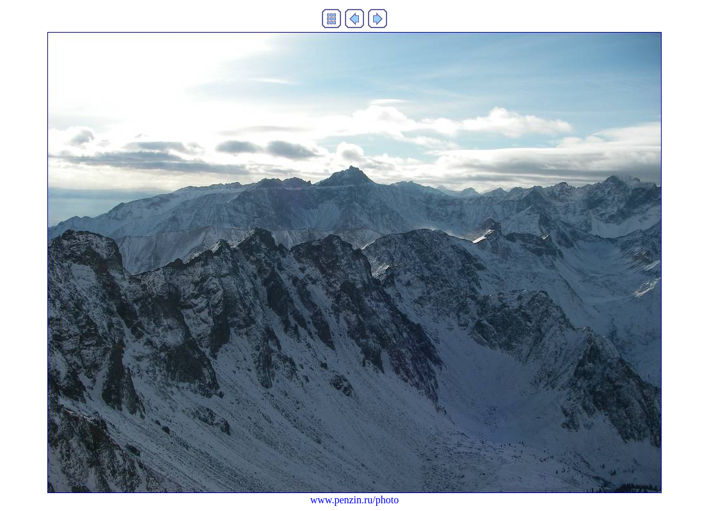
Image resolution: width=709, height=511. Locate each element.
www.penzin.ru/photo (354, 499)
